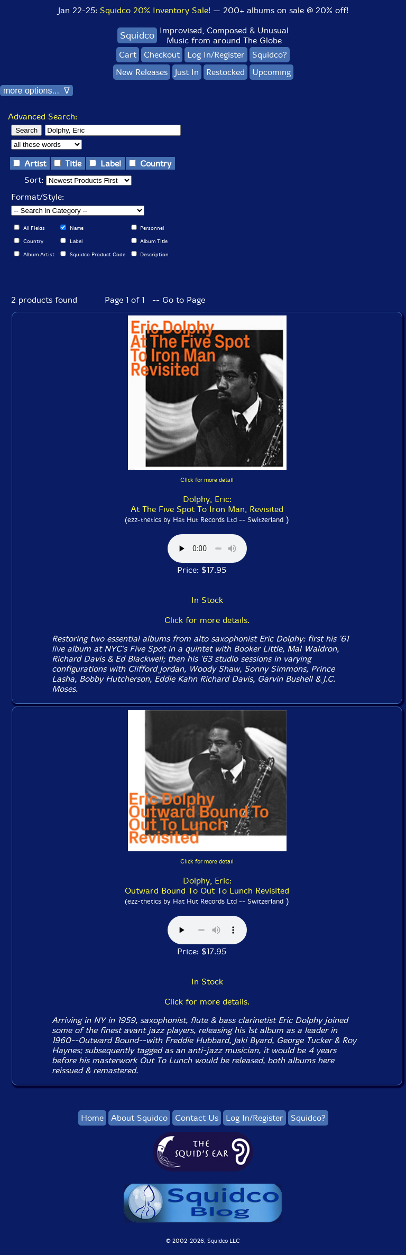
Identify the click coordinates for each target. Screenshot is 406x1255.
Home (92, 1118)
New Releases (142, 72)
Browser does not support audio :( (207, 548)
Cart (127, 55)
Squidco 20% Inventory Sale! (155, 10)
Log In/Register (216, 55)
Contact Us (196, 1118)
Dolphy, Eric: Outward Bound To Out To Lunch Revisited (207, 886)
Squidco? (269, 55)
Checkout (162, 55)
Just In (187, 72)
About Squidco (139, 1118)
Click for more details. (207, 620)
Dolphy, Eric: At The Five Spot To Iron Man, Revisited (207, 504)
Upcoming (271, 72)
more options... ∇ (36, 90)
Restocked (225, 72)
